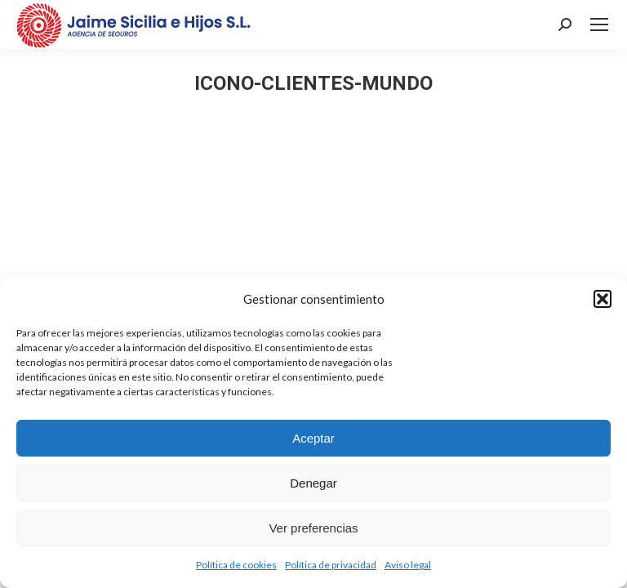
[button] (602, 299)
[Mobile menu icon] (599, 24)
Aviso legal (408, 565)
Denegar (313, 483)
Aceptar (313, 438)
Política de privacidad (330, 565)
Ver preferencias (313, 528)
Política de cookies (236, 565)
